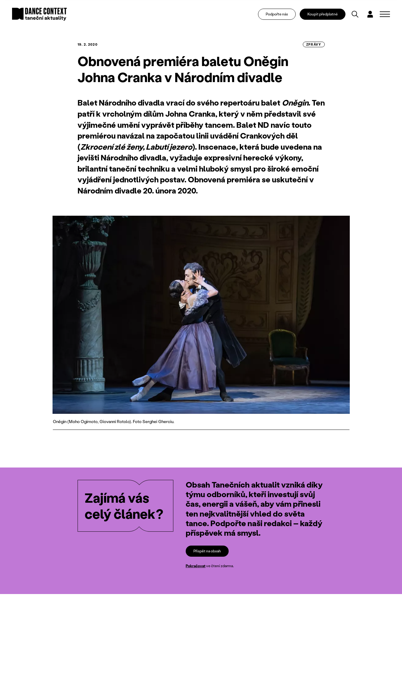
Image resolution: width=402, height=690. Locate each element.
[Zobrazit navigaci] (385, 14)
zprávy (313, 44)
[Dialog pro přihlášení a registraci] (370, 14)
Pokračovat (195, 565)
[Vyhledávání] (355, 14)
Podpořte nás (277, 14)
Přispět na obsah (207, 551)
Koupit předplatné (322, 14)
